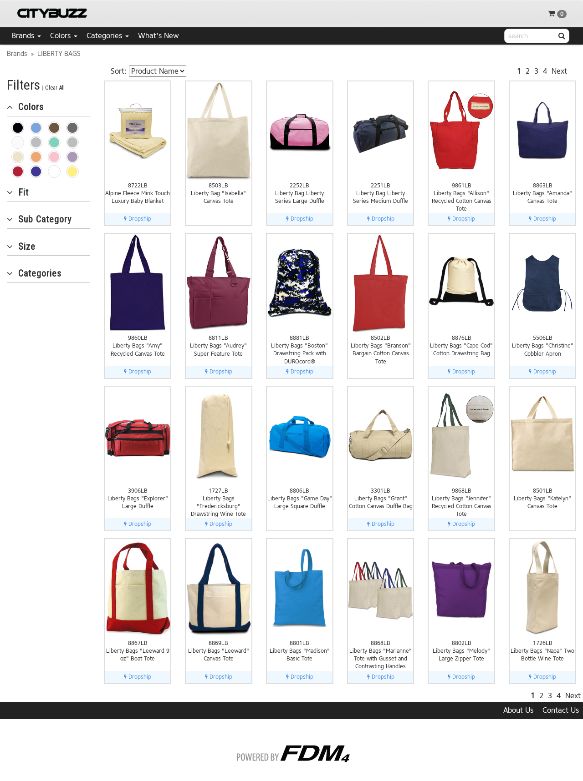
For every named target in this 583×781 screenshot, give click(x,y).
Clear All (55, 87)
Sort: (119, 71)
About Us (518, 710)
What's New (158, 35)
